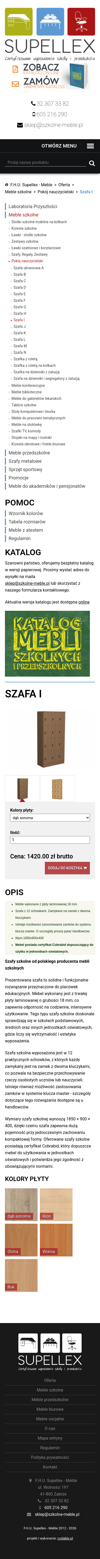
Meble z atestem (26, 530)
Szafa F (19, 300)
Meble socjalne (50, 1418)
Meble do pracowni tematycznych (38, 418)
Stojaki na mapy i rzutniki (31, 437)
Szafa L (19, 339)
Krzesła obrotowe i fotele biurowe (38, 444)
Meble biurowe (50, 1409)
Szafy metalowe (25, 461)
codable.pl (65, 1538)
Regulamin (20, 538)
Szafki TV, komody (26, 431)
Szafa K (19, 333)
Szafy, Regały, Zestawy (29, 254)
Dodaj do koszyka (67, 868)
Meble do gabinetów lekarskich (36, 398)
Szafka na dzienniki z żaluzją (36, 372)
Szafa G (19, 307)
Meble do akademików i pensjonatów (47, 486)
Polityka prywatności (50, 1457)
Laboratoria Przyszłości (33, 206)
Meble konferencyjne (28, 385)
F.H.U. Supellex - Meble (31, 184)
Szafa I (86, 191)
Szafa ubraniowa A (28, 268)
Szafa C (19, 281)
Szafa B (19, 274)
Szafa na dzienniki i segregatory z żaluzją (46, 378)
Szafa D (19, 287)
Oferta (64, 184)
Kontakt (50, 1467)
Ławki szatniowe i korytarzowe (36, 248)
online (84, 602)
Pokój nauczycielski (56, 191)
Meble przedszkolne (29, 452)
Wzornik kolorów (26, 513)
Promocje (18, 477)
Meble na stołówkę (26, 424)
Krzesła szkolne (24, 228)
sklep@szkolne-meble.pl (27, 583)
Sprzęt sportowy (25, 469)
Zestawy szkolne (24, 241)
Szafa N (19, 352)
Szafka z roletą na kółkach (34, 365)
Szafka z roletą (25, 359)
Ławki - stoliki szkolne (28, 235)
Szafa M (20, 346)
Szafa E (19, 294)
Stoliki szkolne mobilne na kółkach (39, 222)
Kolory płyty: (21, 810)
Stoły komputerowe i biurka (33, 411)
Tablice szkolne (23, 405)
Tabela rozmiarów (27, 521)
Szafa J (19, 326)
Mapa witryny (50, 1438)
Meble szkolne (18, 191)
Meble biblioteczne (26, 392)
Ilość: (15, 832)
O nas (50, 1428)
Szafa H (19, 313)
